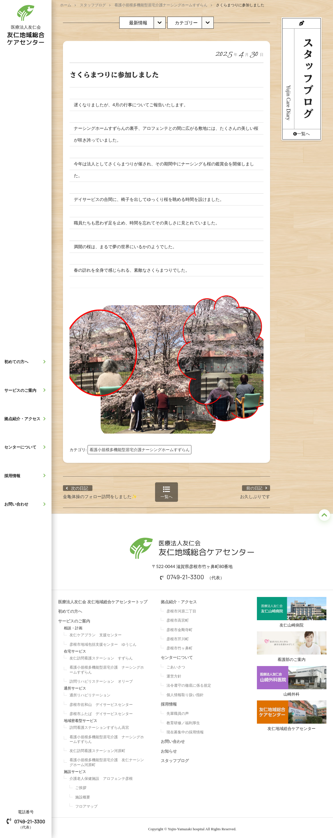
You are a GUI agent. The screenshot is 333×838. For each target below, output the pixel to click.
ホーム (65, 5)
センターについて (26, 447)
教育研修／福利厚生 (183, 720)
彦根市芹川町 (177, 636)
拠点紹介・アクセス (26, 418)
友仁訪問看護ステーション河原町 (97, 747)
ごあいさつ (175, 664)
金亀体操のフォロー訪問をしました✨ (100, 493)
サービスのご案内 (26, 390)
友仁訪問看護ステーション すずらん (101, 655)
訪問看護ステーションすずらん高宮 (99, 725)
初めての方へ (26, 361)
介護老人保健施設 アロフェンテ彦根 (101, 775)
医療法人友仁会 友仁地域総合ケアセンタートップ (102, 598)
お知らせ (169, 748)
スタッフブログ (93, 5)
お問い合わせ (26, 504)
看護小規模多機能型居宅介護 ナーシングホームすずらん (107, 666)
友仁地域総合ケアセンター (291, 717)
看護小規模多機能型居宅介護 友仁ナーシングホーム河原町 (107, 759)
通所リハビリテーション (90, 692)
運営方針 (173, 673)
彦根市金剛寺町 (179, 626)
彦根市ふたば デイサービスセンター (101, 710)
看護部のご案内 (291, 645)
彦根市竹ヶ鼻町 (179, 645)
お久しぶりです (255, 493)
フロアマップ (86, 803)
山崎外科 (291, 681)
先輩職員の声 (177, 710)
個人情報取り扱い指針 (185, 692)
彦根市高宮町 (177, 617)
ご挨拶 (80, 785)
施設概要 (82, 794)
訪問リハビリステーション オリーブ (101, 678)
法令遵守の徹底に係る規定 (188, 682)
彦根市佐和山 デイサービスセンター (101, 701)
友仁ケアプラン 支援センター (96, 632)
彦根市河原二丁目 (181, 608)
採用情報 (26, 475)
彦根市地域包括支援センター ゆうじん (103, 641)
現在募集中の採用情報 (185, 729)
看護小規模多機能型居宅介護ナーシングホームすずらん (160, 5)
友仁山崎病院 (291, 609)
